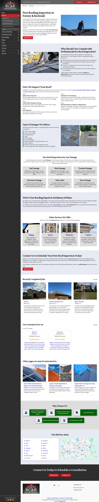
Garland (93, 90)
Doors (50, 235)
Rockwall (79, 90)
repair (26, 202)
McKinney (88, 90)
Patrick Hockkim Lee (56, 302)
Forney (74, 90)
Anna (27, 446)
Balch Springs (29, 456)
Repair (4, 29)
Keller (44, 446)
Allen (27, 443)
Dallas (83, 90)
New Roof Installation (8, 21)
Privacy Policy (69, 498)
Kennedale (45, 451)
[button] (18, 15)
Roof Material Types (7, 34)
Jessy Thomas (79, 302)
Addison (28, 441)
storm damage (57, 205)
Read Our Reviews (10, 499)
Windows (69, 235)
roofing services (72, 259)
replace (42, 202)
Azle (27, 453)
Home (25, 5)
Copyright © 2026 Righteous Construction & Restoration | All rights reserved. (60, 500)
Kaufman (45, 443)
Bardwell (28, 458)
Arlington (28, 448)
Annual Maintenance (8, 23)
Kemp (44, 448)
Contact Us (79, 2)
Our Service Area (59, 434)
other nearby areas (30, 91)
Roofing (31, 5)
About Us (49, 498)
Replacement (6, 18)
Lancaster (45, 453)
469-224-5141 (91, 2)
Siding (31, 235)
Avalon (27, 451)
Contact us (44, 33)
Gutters (88, 235)
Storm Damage (5, 37)
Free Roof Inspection (8, 26)
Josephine (45, 441)
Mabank (45, 458)
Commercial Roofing (7, 31)
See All (95, 279)
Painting (4, 48)
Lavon (44, 456)
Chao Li (26, 302)
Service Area (56, 498)
